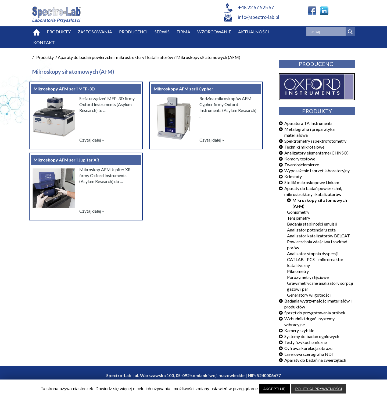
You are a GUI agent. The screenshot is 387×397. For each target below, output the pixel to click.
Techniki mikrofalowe (304, 146)
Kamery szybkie (299, 330)
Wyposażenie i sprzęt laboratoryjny (317, 170)
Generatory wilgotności (309, 294)
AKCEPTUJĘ (274, 389)
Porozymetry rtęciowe (308, 277)
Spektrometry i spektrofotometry (315, 140)
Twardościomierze (301, 164)
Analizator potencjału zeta (311, 229)
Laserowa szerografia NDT (309, 354)
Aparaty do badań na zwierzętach (315, 360)
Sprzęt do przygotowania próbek (314, 312)
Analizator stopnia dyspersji (312, 253)
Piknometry (298, 271)
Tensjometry (298, 217)
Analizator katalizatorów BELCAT (318, 235)
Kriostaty (293, 176)
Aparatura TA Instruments (308, 123)
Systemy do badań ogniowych (311, 336)
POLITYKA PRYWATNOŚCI (318, 389)
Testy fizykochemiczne (305, 342)
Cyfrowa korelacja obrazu (308, 348)
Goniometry (298, 212)
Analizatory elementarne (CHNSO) (316, 152)
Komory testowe (299, 158)
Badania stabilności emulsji (312, 223)
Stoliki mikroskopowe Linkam (311, 182)
